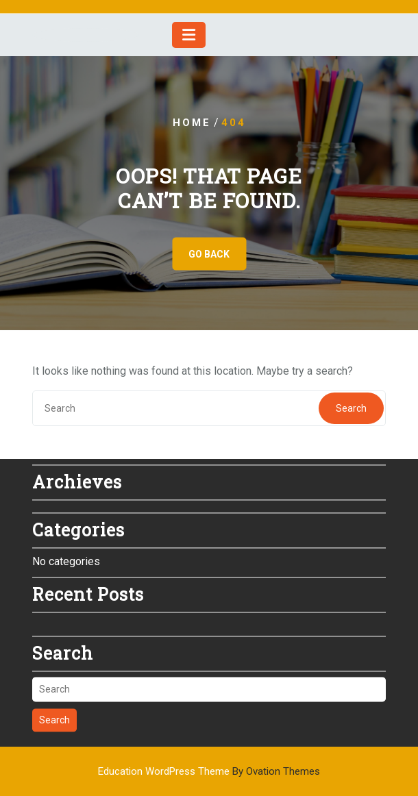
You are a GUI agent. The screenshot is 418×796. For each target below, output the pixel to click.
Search (351, 408)
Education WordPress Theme (209, 771)
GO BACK (209, 254)
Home (192, 122)
